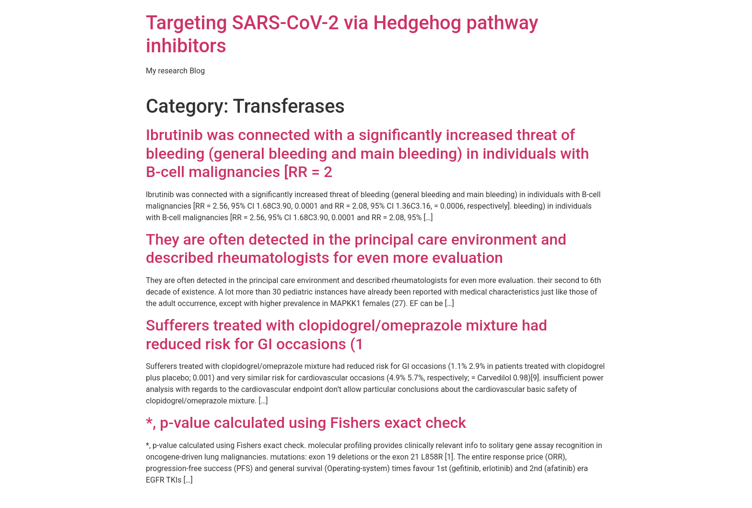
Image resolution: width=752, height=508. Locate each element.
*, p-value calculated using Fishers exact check (306, 422)
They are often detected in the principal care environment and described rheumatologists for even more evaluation (356, 248)
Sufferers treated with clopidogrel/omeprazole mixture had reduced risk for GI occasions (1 (346, 334)
